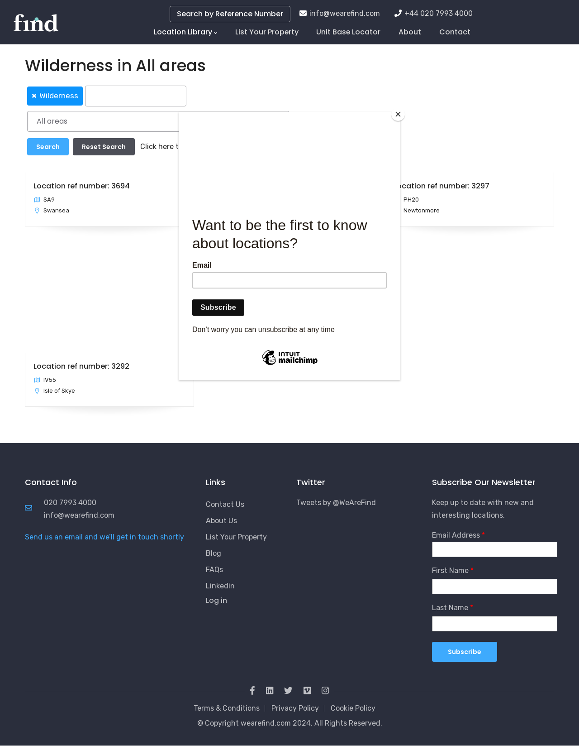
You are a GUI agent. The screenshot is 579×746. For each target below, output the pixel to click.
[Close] (398, 114)
